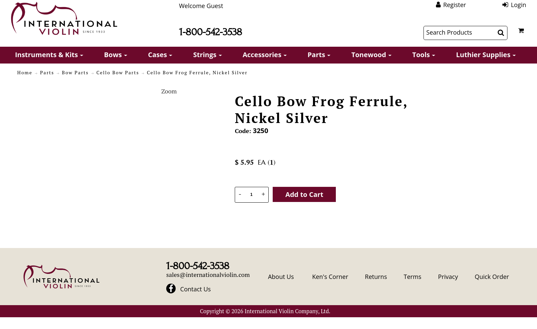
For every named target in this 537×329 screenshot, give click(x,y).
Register (454, 5)
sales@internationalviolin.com (208, 275)
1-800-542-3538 (210, 32)
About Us (281, 277)
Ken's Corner (330, 277)
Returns (376, 277)
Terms (412, 277)
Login (518, 5)
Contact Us (195, 289)
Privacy (448, 277)
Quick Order (492, 277)
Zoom (169, 91)
